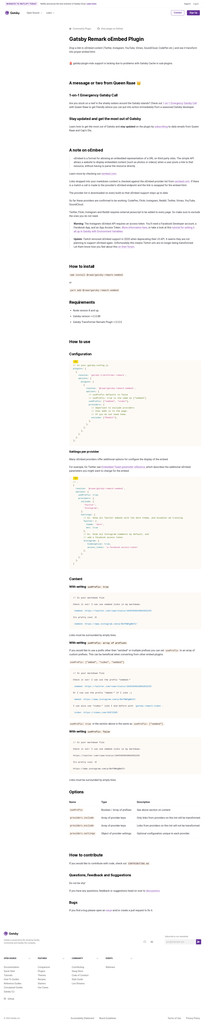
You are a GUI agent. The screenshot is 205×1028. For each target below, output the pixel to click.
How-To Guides (11, 974)
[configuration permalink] (67, 354)
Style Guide (77, 974)
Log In (196, 4)
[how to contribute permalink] (67, 855)
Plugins (41, 966)
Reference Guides (12, 978)
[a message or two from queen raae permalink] (67, 83)
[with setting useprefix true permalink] (67, 587)
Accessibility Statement (82, 1013)
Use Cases (43, 982)
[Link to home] (12, 13)
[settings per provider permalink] (67, 452)
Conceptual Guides (13, 982)
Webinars (110, 962)
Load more (31, 459)
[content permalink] (67, 579)
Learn (50, 13)
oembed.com (108, 173)
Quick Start (9, 966)
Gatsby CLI (9, 986)
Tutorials (8, 970)
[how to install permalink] (67, 266)
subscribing (161, 126)
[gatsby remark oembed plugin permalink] (67, 39)
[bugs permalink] (67, 903)
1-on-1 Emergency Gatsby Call (180, 103)
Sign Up (193, 12)
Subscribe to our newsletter (176, 936)
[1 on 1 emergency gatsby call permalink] (67, 95)
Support (187, 4)
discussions (153, 890)
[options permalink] (67, 792)
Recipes (42, 974)
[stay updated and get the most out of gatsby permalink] (67, 119)
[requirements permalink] (67, 302)
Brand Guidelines (107, 1013)
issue (109, 910)
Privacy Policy (193, 1013)
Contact (178, 12)
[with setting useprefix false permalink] (67, 731)
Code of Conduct (80, 970)
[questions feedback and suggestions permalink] (67, 875)
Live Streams (78, 978)
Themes (42, 970)
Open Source (34, 13)
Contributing (78, 962)
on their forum (126, 246)
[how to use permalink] (67, 341)
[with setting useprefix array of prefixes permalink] (67, 643)
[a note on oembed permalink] (67, 150)
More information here (134, 227)
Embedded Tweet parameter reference (123, 467)
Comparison (44, 962)
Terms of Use (174, 1013)
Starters (42, 978)
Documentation (11, 962)
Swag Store (77, 966)
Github (9, 993)
